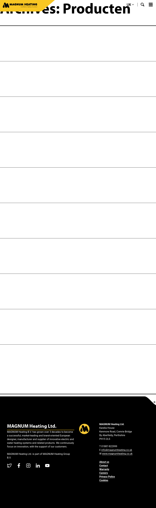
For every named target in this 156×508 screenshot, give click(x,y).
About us (104, 461)
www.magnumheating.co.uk (117, 453)
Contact (103, 465)
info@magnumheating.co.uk (116, 450)
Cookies (103, 480)
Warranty (104, 469)
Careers (103, 473)
